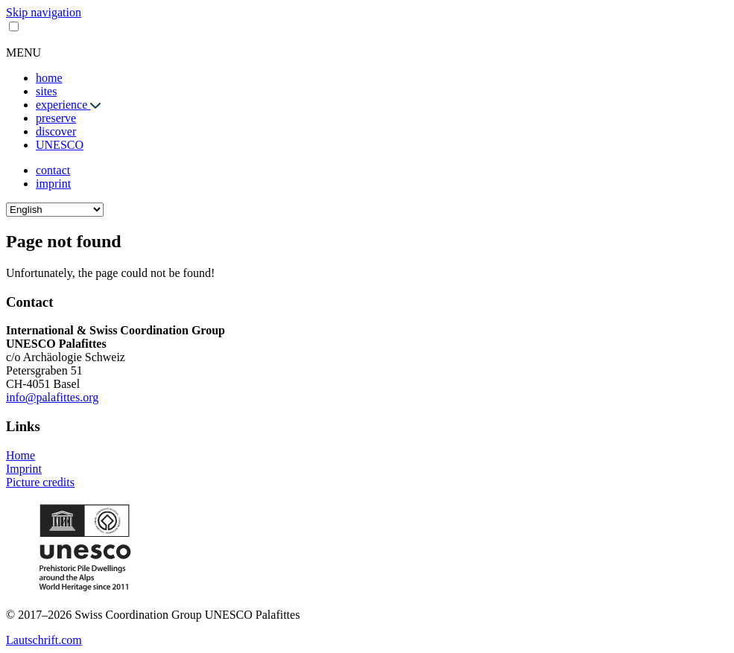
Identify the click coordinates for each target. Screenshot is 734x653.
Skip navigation (43, 12)
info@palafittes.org (52, 397)
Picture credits (40, 482)
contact (53, 170)
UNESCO (59, 144)
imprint (53, 183)
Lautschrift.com (44, 640)
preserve (56, 118)
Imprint (24, 468)
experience (63, 104)
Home (20, 455)
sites (46, 91)
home (49, 77)
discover (56, 131)
